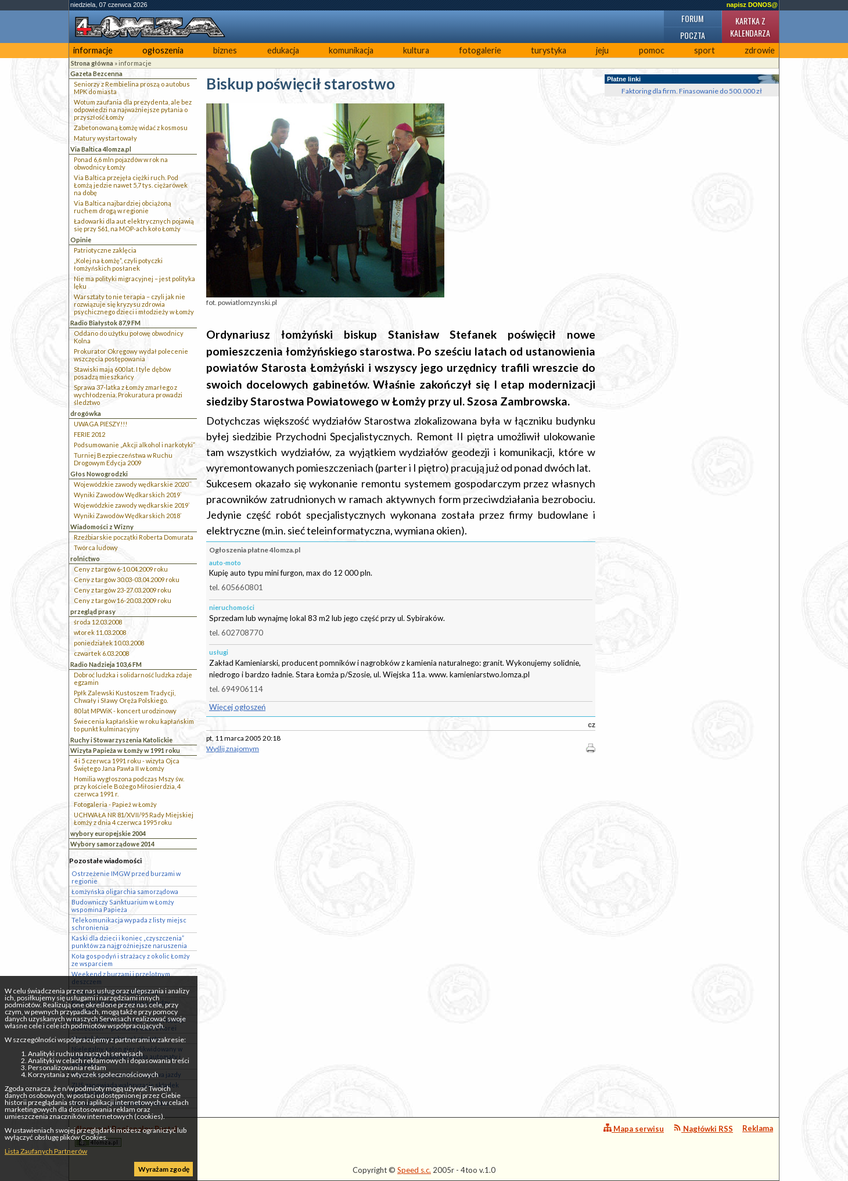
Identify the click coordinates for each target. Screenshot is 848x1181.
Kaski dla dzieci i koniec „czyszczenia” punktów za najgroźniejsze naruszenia (129, 941)
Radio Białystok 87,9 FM (105, 322)
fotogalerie (480, 50)
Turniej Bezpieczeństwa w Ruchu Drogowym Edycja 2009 (123, 458)
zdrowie (760, 50)
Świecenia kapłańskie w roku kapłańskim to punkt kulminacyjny (134, 725)
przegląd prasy (93, 611)
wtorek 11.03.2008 (100, 632)
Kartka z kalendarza (750, 27)
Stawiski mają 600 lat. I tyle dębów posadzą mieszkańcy (122, 372)
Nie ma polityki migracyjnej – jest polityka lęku (134, 282)
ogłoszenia (163, 50)
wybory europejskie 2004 (108, 833)
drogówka (85, 413)
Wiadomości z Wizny (102, 526)
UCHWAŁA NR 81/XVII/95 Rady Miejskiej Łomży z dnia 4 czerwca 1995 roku (133, 818)
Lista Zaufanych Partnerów (46, 1151)
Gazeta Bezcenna (96, 73)
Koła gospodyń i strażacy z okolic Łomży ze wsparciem (130, 959)
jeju (602, 50)
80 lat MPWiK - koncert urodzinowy (125, 711)
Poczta (692, 35)
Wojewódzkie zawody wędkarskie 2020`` (133, 484)
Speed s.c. (414, 1170)
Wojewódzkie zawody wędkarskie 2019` (132, 505)
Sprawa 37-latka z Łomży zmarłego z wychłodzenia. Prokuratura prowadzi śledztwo (128, 394)
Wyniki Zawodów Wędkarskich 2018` (128, 515)
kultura (416, 50)
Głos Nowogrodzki (99, 474)
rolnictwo (85, 558)
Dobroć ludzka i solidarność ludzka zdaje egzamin (133, 678)
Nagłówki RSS (703, 1128)
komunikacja (351, 50)
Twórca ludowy (96, 547)
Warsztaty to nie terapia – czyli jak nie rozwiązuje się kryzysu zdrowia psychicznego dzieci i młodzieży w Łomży (134, 304)
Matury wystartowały (105, 138)
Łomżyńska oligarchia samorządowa (124, 891)
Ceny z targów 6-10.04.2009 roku (121, 569)
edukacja (283, 50)
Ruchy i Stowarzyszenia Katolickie (121, 740)
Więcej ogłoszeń (237, 707)
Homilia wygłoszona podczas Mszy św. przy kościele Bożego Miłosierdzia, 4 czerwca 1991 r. (129, 786)
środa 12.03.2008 (98, 622)
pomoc (651, 50)
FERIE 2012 (89, 434)
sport (704, 50)
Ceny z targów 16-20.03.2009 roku (122, 600)
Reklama (757, 1128)
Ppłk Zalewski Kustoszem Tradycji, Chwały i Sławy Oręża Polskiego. (124, 696)
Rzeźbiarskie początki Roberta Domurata (133, 537)
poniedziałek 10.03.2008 (109, 643)
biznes (225, 50)
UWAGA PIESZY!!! (100, 424)
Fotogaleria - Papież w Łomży (115, 804)
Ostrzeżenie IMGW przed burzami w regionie (126, 877)
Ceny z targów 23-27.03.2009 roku (122, 590)
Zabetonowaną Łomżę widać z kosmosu (131, 127)
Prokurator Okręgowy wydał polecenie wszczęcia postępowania (131, 354)
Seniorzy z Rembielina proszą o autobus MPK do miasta (132, 87)
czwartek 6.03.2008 (101, 653)
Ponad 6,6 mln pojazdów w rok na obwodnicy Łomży (121, 163)
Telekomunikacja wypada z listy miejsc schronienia (128, 923)
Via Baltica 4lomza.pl (100, 149)
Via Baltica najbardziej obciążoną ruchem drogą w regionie (122, 206)
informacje (93, 50)
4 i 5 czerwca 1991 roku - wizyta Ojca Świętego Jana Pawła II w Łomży (126, 764)
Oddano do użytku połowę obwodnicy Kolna (129, 336)
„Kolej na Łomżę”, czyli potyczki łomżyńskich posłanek (118, 264)
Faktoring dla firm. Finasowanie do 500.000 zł (691, 91)
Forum (692, 18)
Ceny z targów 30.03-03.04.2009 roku (126, 579)
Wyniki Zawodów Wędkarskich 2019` (128, 494)
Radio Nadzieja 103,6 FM (106, 664)
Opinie (80, 239)
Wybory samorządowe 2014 (112, 844)
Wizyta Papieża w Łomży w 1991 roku (125, 750)
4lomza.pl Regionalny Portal (126, 1135)
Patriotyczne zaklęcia (105, 250)
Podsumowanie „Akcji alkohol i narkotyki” (134, 444)
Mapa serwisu (633, 1128)
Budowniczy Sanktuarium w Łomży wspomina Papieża (122, 905)
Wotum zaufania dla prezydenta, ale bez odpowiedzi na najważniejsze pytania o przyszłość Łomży (133, 109)
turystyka (548, 50)
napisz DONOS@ (752, 4)
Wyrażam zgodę (163, 1169)
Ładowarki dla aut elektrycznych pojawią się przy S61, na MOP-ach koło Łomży (134, 224)
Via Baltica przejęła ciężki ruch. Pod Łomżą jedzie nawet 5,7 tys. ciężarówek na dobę (131, 185)
